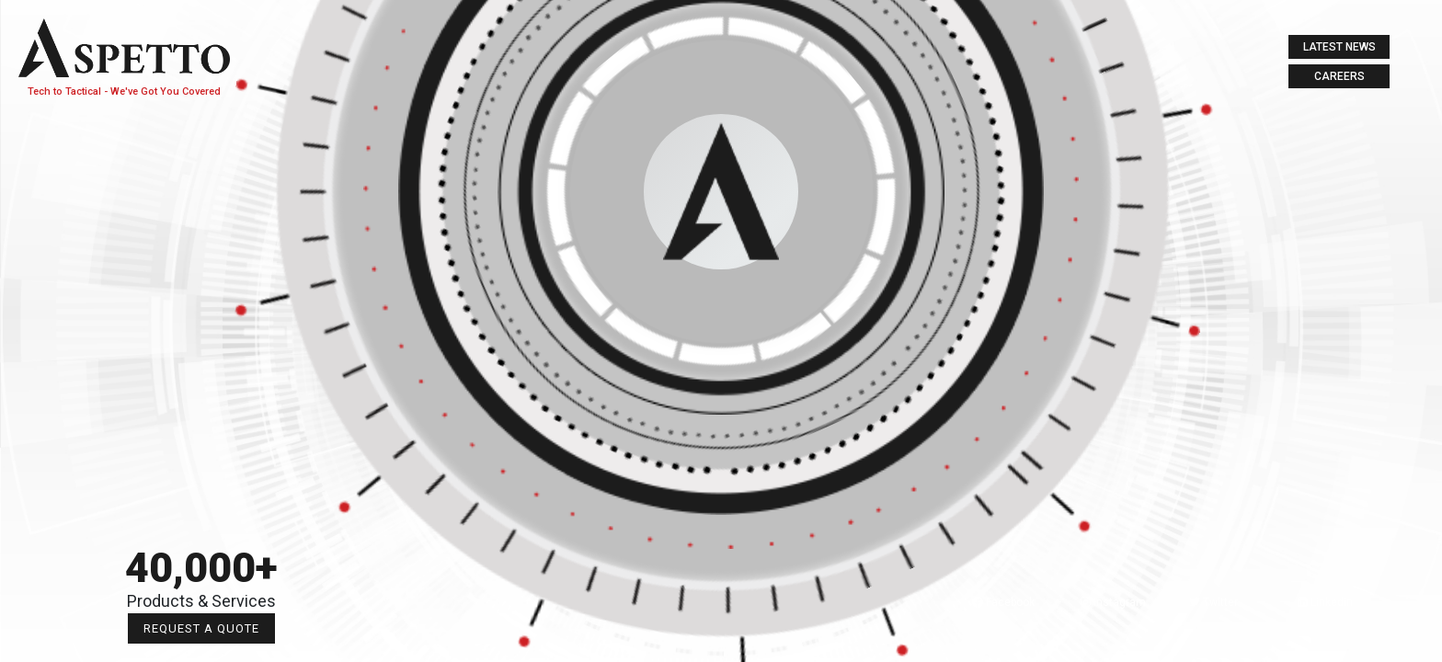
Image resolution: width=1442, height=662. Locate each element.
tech (202, 242)
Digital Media (202, 388)
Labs (202, 340)
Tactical (202, 291)
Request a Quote (318, 628)
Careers (1339, 76)
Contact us (202, 437)
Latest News (1339, 46)
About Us (202, 193)
